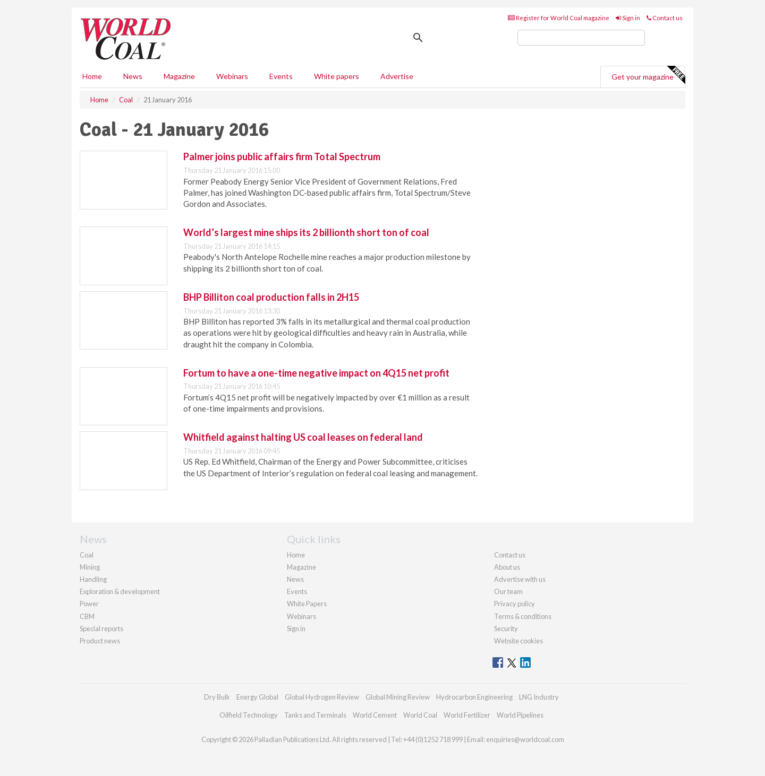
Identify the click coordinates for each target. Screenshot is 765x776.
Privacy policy (514, 603)
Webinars (232, 76)
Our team (508, 591)
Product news (100, 641)
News (295, 579)
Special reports (101, 628)
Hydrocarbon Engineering (474, 697)
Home (92, 76)
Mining (90, 567)
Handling (93, 579)
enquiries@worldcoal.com (525, 739)
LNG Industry (539, 697)
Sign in (628, 17)
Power (89, 603)
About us (507, 567)
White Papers (307, 603)
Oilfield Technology (248, 715)
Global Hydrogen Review (322, 697)
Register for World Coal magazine (558, 17)
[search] (581, 38)
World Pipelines (520, 715)
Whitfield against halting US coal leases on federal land (303, 437)
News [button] (132, 76)
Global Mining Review (398, 697)
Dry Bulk (217, 697)
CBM (87, 616)
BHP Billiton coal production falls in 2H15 (271, 297)
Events (281, 76)
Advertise (396, 76)
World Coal (420, 715)
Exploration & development (120, 591)
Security (506, 628)
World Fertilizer (467, 715)
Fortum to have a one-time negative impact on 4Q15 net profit (316, 373)
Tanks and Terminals (315, 715)
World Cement (375, 715)
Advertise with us (520, 579)
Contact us (665, 17)
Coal (87, 555)
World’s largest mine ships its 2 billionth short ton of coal (306, 232)
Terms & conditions (522, 616)
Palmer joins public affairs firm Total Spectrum (281, 156)
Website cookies (518, 641)
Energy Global (257, 697)
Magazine (179, 76)
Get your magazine (648, 75)
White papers (336, 76)
